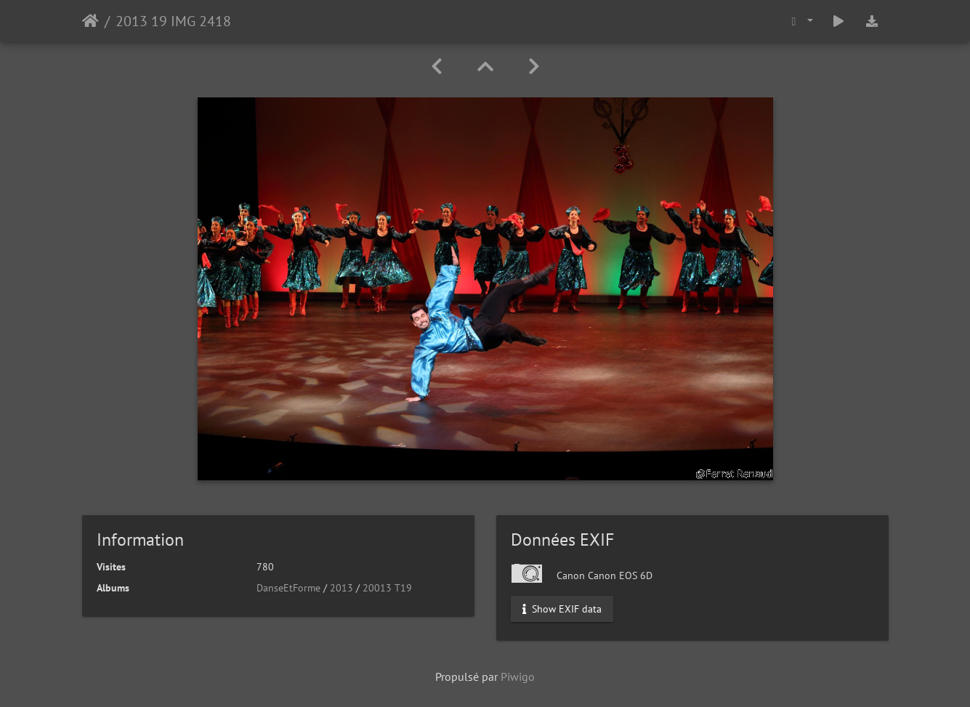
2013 (341, 587)
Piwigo (518, 676)
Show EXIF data (562, 608)
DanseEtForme (288, 587)
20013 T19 (387, 587)
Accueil (90, 21)
